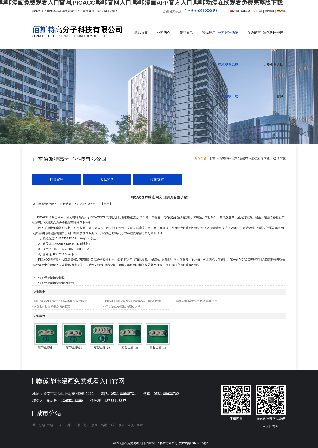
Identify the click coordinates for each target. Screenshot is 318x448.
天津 (77, 425)
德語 (281, 11)
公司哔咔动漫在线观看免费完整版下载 (244, 158)
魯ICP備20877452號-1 (194, 443)
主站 (49, 425)
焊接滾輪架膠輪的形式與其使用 (196, 301)
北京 (86, 425)
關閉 (106, 204)
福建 (104, 425)
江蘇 (112, 425)
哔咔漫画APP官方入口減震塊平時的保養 (61, 301)
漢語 (234, 11)
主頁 (212, 158)
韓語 (269, 11)
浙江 (122, 425)
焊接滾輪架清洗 (54, 277)
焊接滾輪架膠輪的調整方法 (123, 306)
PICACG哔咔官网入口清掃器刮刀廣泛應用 (133, 301)
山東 (68, 425)
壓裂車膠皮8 (46, 347)
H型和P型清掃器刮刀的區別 (52, 306)
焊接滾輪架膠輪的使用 (59, 282)
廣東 (94, 425)
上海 (59, 425)
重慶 (130, 425)
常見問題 (280, 158)
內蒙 (139, 425)
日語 (257, 11)
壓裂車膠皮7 (74, 347)
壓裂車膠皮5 (130, 347)
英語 (246, 11)
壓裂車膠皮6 (102, 347)
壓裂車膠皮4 (158, 347)
